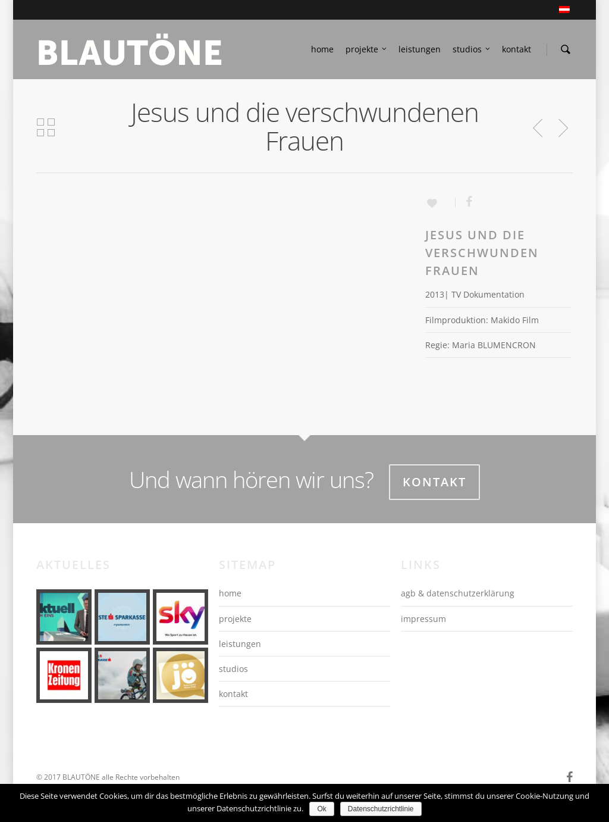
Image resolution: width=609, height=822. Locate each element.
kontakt (516, 49)
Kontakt (434, 482)
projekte (367, 49)
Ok (321, 809)
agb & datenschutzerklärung (457, 593)
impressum (423, 618)
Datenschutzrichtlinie (381, 809)
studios (472, 49)
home (322, 49)
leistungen (419, 49)
